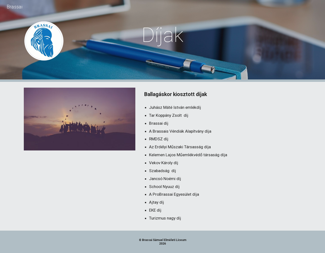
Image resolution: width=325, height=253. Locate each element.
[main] (162, 35)
